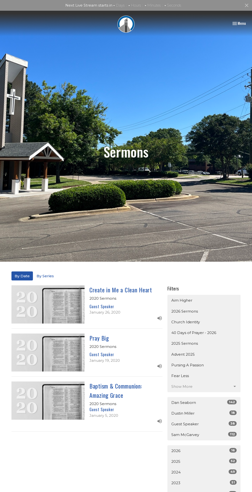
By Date (22, 276)
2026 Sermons (184, 311)
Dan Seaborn (204, 402)
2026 (204, 450)
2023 (204, 482)
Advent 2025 (183, 354)
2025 (204, 461)
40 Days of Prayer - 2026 (193, 332)
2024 (204, 471)
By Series (45, 276)
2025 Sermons (184, 343)
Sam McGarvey (204, 434)
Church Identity (185, 322)
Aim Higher (181, 300)
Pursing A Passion (187, 365)
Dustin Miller (204, 413)
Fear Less (180, 375)
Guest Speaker (204, 423)
